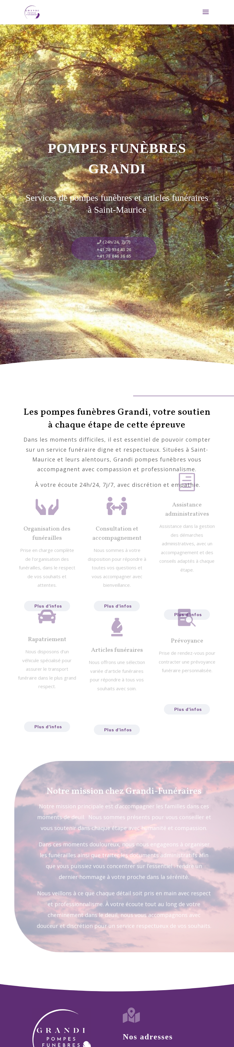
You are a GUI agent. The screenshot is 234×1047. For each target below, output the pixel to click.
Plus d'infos (48, 726)
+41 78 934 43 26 (111, 249)
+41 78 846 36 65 (111, 256)
